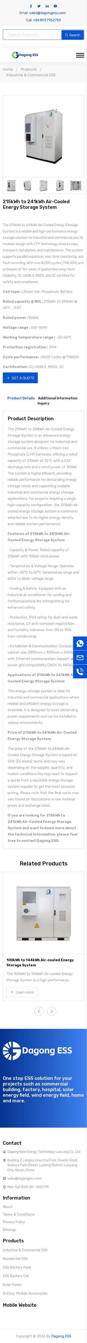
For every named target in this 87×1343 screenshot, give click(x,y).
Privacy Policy (14, 1222)
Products (29, 69)
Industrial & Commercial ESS (31, 75)
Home (8, 69)
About (8, 1207)
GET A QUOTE (20, 378)
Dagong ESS (61, 1336)
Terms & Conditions (19, 1214)
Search (72, 35)
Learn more (22, 992)
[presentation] (39, 1011)
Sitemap (9, 1230)
